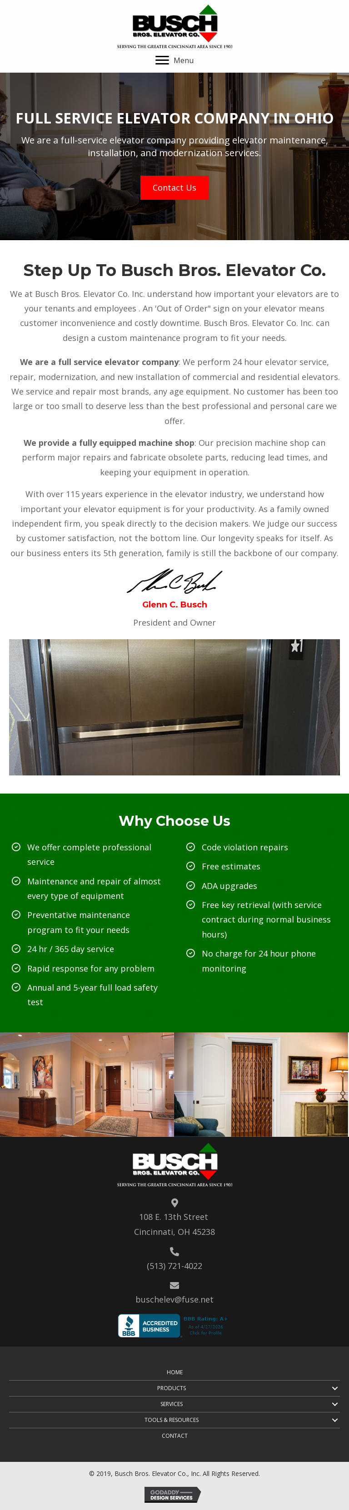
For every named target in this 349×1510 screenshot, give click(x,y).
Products (171, 1388)
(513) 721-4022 (174, 1265)
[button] (174, 60)
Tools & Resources (172, 1420)
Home (175, 1372)
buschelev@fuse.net (174, 1299)
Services (171, 1404)
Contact (175, 1436)
